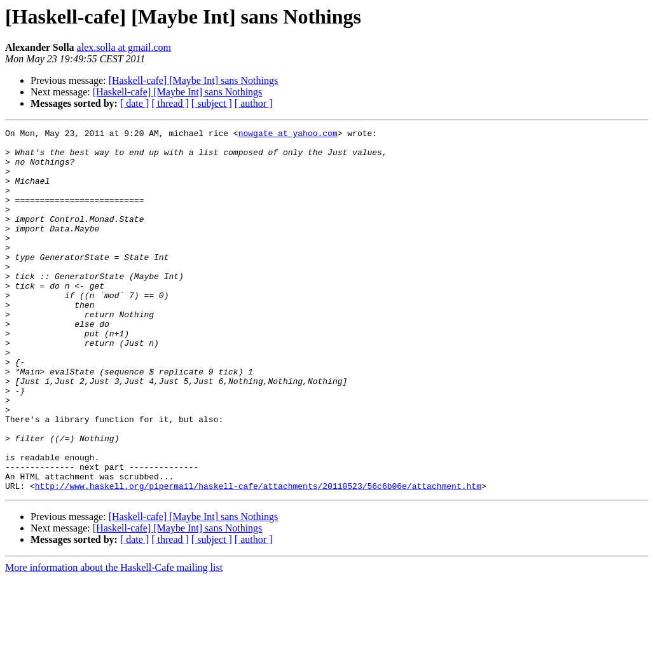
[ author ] (254, 103)
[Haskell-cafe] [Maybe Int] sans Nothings (193, 80)
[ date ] (134, 103)
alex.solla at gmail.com (124, 47)
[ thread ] (170, 103)
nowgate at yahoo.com (288, 134)
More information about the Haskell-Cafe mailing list (114, 639)
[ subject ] (211, 103)
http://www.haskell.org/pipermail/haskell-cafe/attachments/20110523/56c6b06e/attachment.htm (258, 558)
